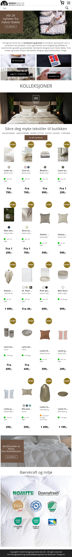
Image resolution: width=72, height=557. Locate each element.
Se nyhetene (10, 27)
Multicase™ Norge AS (56, 554)
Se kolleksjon (11, 457)
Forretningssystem (14, 554)
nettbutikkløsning (32, 554)
